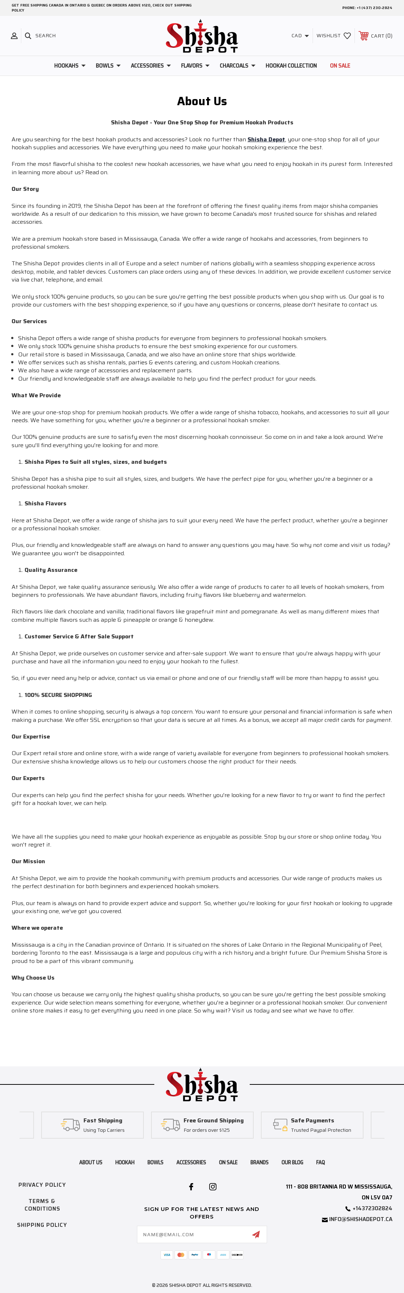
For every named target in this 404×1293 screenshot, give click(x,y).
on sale (228, 1162)
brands (259, 1162)
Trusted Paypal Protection (321, 1130)
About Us (90, 1162)
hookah (124, 1162)
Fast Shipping (103, 1121)
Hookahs (70, 65)
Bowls (108, 65)
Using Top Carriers (104, 1130)
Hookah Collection (291, 65)
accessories (191, 1162)
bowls (155, 1162)
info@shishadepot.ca (360, 1219)
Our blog (292, 1162)
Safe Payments (312, 1121)
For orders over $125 (207, 1130)
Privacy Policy (42, 1185)
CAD (300, 35)
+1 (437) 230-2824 (374, 7)
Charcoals (237, 65)
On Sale (340, 65)
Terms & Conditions (42, 1205)
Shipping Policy (42, 1225)
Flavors (195, 65)
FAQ (320, 1162)
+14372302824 (372, 1208)
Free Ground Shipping (214, 1121)
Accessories (151, 65)
